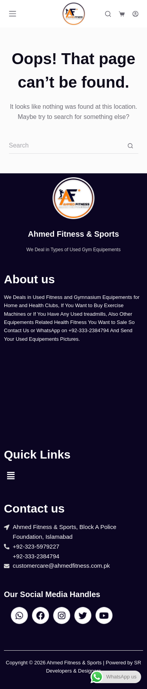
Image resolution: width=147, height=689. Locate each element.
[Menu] (12, 13)
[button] (10, 475)
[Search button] (130, 146)
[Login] (135, 14)
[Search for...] (66, 146)
